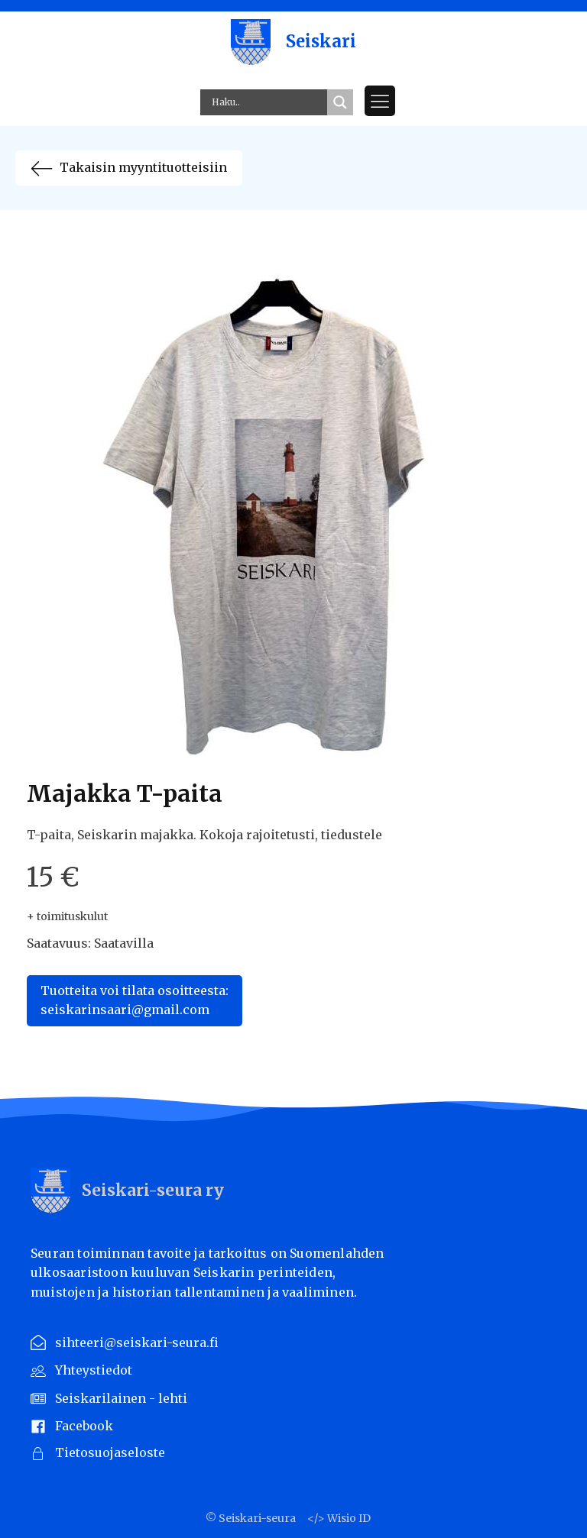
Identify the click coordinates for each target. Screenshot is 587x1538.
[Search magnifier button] (340, 102)
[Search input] (267, 102)
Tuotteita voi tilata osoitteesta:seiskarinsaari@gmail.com (135, 1000)
